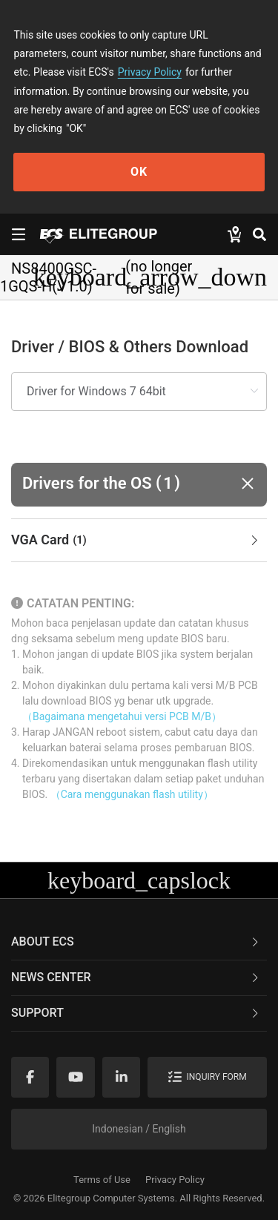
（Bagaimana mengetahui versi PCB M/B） (122, 716)
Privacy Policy (150, 72)
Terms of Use (101, 1179)
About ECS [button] (136, 941)
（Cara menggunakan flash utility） (132, 794)
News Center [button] (136, 977)
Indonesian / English (139, 1129)
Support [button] (136, 1013)
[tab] (139, 540)
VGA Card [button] (136, 540)
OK (139, 172)
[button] (139, 485)
